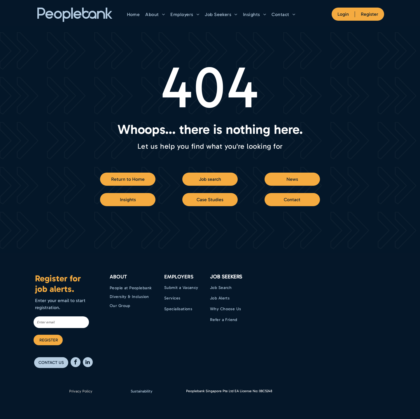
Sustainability (142, 391)
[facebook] (75, 363)
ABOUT (118, 277)
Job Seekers (226, 277)
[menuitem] (134, 14)
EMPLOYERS (178, 277)
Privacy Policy (80, 391)
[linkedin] (88, 363)
